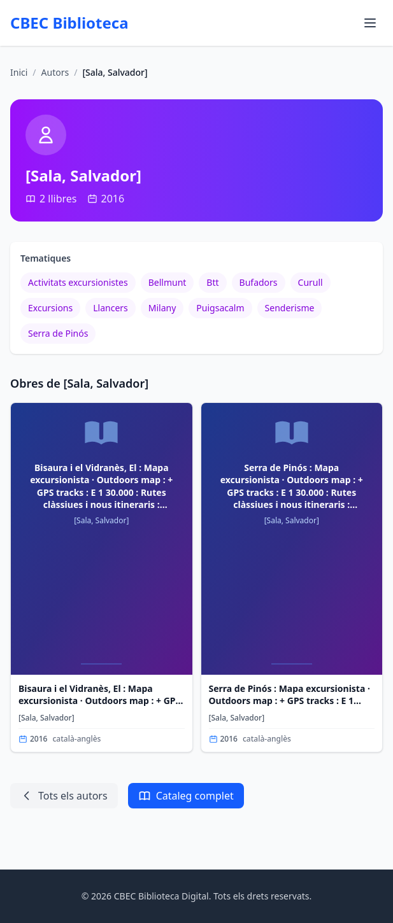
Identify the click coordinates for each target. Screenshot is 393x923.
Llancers (110, 308)
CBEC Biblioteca (69, 23)
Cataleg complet (186, 796)
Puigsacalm (220, 308)
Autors (55, 72)
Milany (162, 308)
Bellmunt (167, 282)
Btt (212, 282)
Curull (310, 282)
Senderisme (290, 308)
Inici (18, 72)
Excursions (50, 308)
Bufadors (258, 282)
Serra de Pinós (58, 333)
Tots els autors (64, 796)
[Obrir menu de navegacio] (370, 23)
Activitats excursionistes (78, 282)
